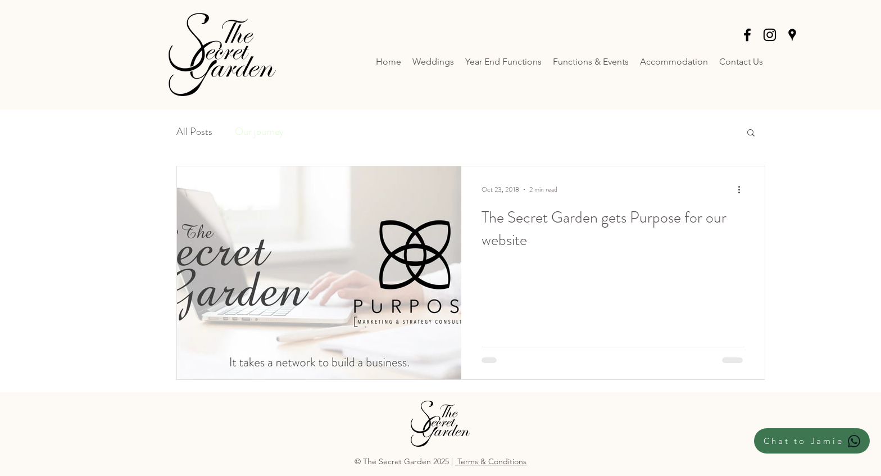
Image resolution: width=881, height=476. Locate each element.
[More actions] (743, 189)
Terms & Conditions (490, 461)
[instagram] (769, 34)
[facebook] (747, 34)
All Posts (194, 131)
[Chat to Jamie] (812, 441)
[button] (751, 133)
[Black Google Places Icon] (792, 34)
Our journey (259, 131)
